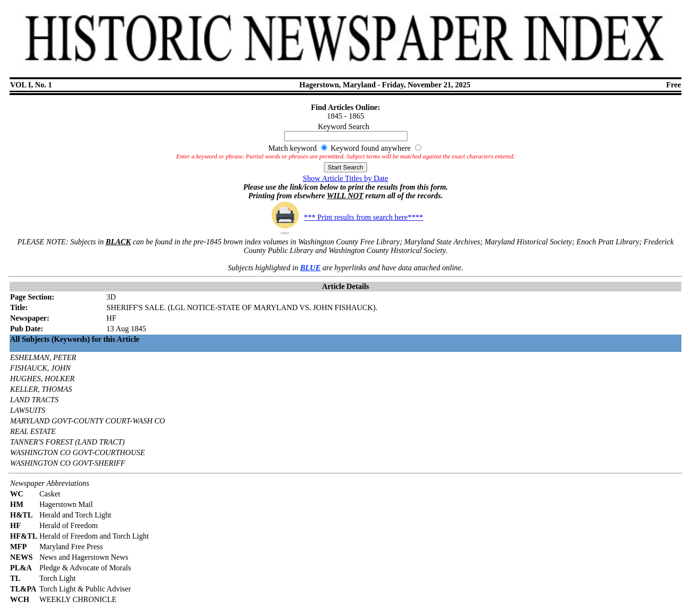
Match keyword (292, 148)
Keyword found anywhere (371, 148)
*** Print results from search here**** (345, 217)
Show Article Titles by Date (345, 178)
